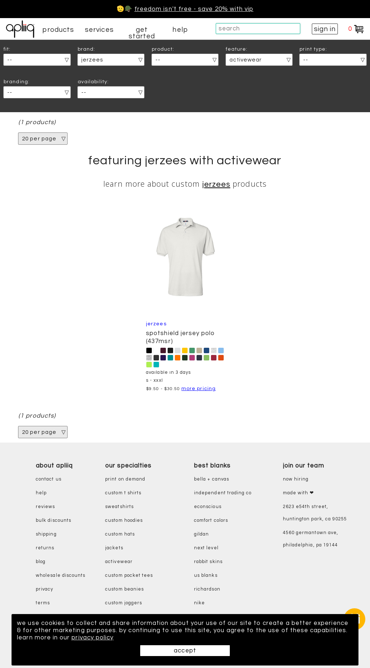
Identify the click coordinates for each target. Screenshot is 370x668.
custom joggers (123, 603)
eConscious (207, 506)
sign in (325, 29)
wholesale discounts (60, 575)
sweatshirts (119, 506)
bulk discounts (53, 520)
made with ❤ (298, 493)
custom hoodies (124, 520)
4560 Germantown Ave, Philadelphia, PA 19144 (310, 538)
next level (206, 548)
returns (45, 548)
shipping (46, 534)
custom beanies (124, 589)
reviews (45, 506)
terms (43, 603)
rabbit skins (208, 561)
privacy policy (92, 637)
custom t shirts (123, 493)
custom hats (120, 534)
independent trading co (222, 493)
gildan (201, 534)
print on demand (125, 479)
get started (142, 33)
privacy (44, 589)
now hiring (296, 479)
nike (199, 603)
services (99, 29)
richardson (207, 589)
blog (41, 561)
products (58, 29)
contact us (48, 479)
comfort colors (211, 520)
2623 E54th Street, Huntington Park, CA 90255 (315, 512)
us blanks (206, 575)
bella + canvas (211, 479)
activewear (119, 561)
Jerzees (216, 184)
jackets (114, 548)
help (180, 29)
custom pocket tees (129, 575)
